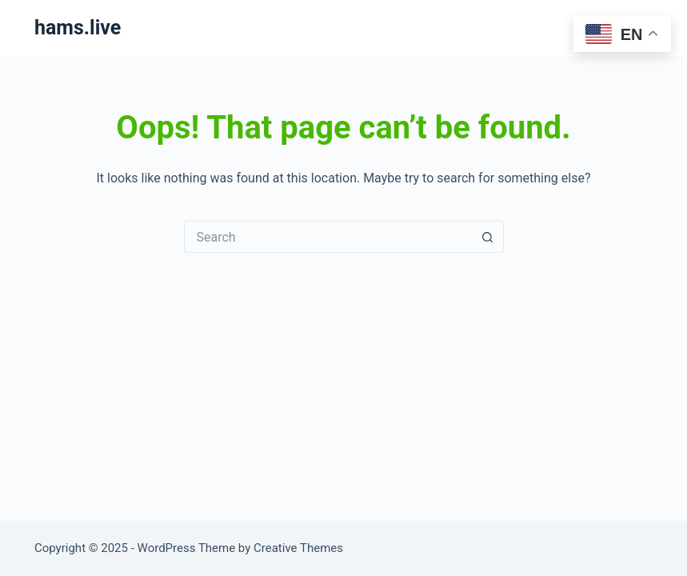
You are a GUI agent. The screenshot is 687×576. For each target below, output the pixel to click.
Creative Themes (298, 548)
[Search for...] (328, 237)
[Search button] (488, 237)
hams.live (77, 27)
